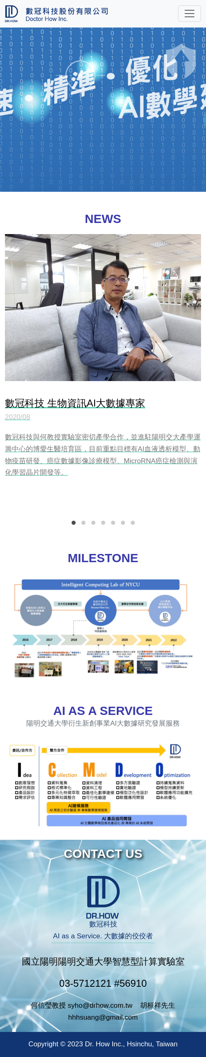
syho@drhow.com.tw (100, 1005)
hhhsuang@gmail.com (103, 1017)
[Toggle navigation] (189, 13)
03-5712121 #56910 (103, 983)
